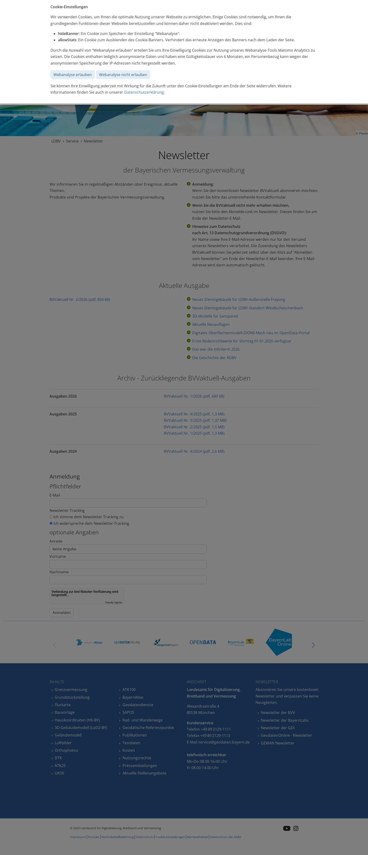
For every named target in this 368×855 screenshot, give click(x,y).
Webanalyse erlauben (73, 74)
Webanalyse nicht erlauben (123, 74)
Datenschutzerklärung (144, 92)
